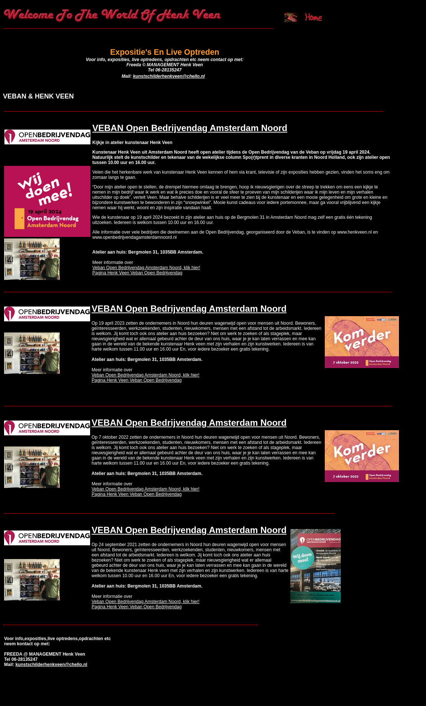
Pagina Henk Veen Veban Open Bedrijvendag (137, 272)
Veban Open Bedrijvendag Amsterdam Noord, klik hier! (146, 267)
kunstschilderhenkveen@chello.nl (169, 76)
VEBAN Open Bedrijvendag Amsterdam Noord (189, 128)
